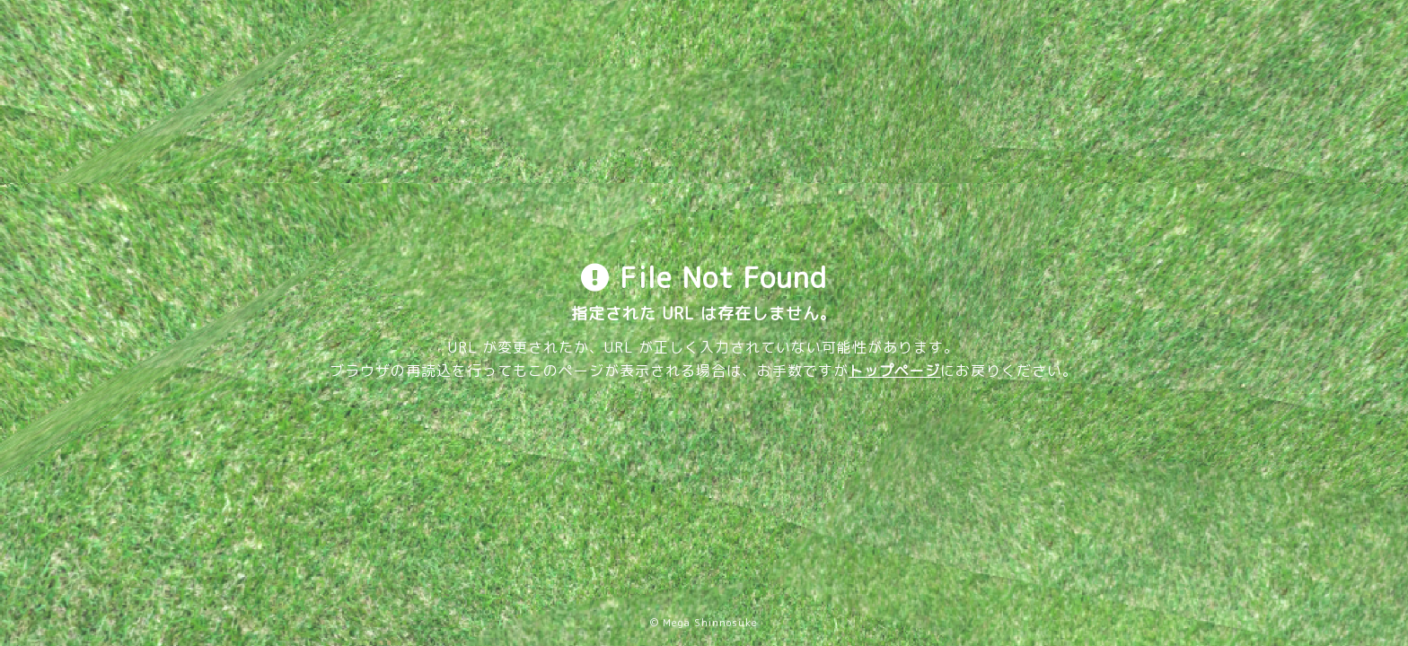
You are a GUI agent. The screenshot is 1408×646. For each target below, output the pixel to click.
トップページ (894, 370)
